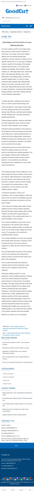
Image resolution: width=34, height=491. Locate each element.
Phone (13, 489)
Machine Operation (8, 373)
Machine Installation (8, 377)
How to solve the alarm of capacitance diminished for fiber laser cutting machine (15, 328)
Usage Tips (26, 32)
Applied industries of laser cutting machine (14, 414)
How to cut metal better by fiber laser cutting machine (17, 362)
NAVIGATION (5, 26)
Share (4, 489)
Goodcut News (7, 383)
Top (29, 489)
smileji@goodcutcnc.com (11, 17)
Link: (16, 445)
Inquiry (21, 489)
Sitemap (22, 484)
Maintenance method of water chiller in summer (16, 348)
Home (6, 32)
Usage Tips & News (16, 32)
